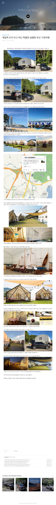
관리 (34, 27)
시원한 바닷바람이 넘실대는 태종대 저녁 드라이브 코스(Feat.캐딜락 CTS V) (16, 464)
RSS (30, 27)
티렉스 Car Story (28, 10)
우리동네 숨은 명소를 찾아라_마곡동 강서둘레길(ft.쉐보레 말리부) (15, 462)
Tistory (35, 503)
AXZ (27, 503)
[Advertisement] (16, 391)
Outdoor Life (5, 35)
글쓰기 (21, 27)
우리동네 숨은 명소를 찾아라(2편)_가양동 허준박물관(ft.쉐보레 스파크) (16, 461)
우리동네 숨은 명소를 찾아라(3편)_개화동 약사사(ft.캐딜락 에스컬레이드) (16, 459)
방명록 (25, 27)
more (53, 476)
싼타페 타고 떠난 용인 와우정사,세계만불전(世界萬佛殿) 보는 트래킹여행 (16, 465)
